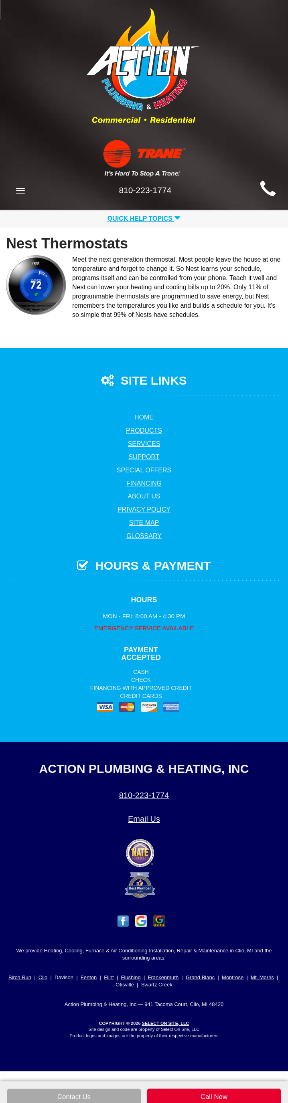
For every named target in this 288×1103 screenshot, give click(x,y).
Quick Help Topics (144, 218)
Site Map (144, 522)
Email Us (144, 819)
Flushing (131, 977)
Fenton (89, 977)
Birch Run (19, 977)
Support (143, 457)
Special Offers (144, 470)
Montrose (232, 977)
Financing (144, 483)
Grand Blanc (200, 977)
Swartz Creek (156, 985)
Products (144, 430)
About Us (144, 496)
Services (144, 443)
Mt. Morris (262, 977)
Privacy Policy (144, 509)
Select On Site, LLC (165, 1023)
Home (144, 417)
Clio (43, 977)
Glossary (144, 535)
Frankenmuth (163, 977)
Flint (109, 977)
